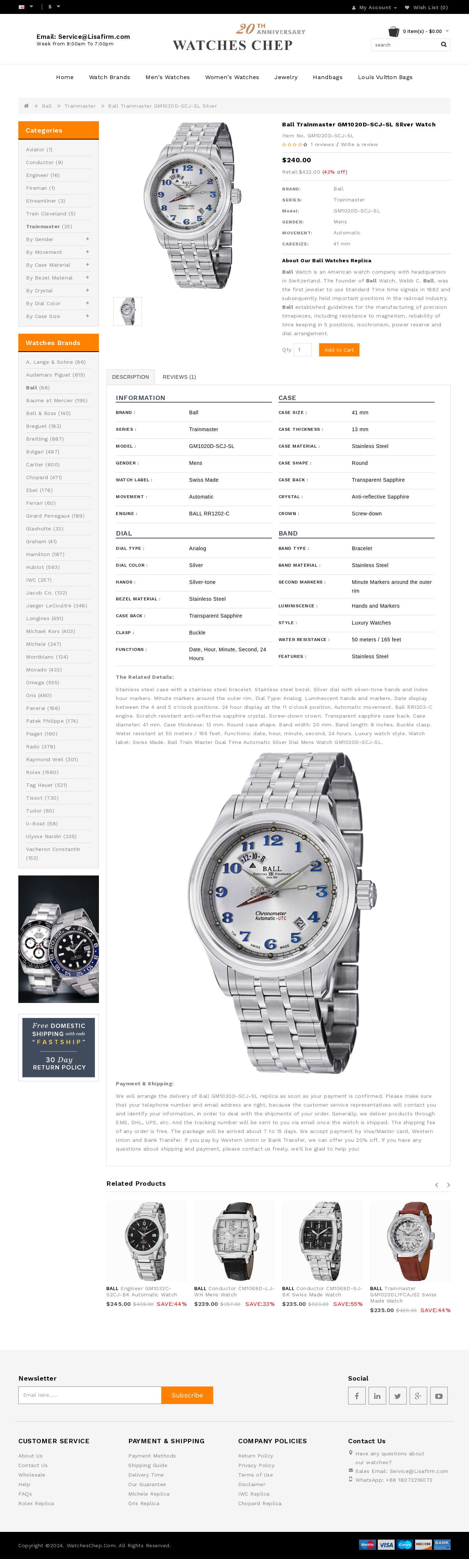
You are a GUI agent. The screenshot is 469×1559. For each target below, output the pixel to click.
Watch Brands (109, 77)
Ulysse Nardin (44, 836)
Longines (37, 618)
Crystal (290, 496)
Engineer (37, 175)
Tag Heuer (39, 785)
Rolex (33, 772)
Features (292, 656)
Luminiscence (298, 605)
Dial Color (131, 565)
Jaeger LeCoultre (48, 605)
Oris (31, 695)
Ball (47, 106)
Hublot (35, 567)
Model (126, 446)
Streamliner (41, 201)
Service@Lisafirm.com (419, 1471)
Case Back (293, 479)
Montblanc (40, 657)
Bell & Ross (41, 413)
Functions (131, 649)
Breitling (37, 439)
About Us (30, 1456)
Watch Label (134, 479)
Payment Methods (152, 1456)
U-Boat (35, 823)
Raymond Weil (44, 759)
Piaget (34, 734)
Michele (36, 644)
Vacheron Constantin (53, 849)
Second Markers (302, 582)
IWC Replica (254, 1494)
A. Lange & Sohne (49, 362)
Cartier (35, 464)
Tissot (34, 798)
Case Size (292, 412)
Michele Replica (149, 1494)
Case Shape (294, 463)
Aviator (35, 149)
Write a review (359, 144)
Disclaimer (251, 1484)
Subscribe (187, 1395)
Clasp (125, 632)
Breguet (36, 426)
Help (24, 1484)
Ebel (32, 490)
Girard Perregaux (48, 516)
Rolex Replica (36, 1503)
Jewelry (286, 77)
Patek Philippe (45, 721)
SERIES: (292, 200)
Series (126, 429)
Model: (290, 211)
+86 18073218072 (409, 1480)
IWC (31, 580)
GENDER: (293, 222)
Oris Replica (143, 1503)
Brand (125, 412)
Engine (126, 513)
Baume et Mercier (49, 400)
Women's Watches (232, 77)
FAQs (25, 1494)
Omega (35, 682)
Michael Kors (43, 631)
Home (65, 77)
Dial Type (130, 548)
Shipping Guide (147, 1465)
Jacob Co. (39, 593)
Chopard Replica (260, 1503)
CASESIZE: (295, 244)
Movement (131, 496)
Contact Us (33, 1465)
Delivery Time (146, 1475)
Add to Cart (339, 350)
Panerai (35, 708)
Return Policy (255, 1456)
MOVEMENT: (297, 233)
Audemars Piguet (48, 375)
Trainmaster (80, 106)
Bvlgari (35, 452)
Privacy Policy (256, 1465)
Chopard (37, 477)
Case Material (299, 446)
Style (287, 622)
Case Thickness (300, 429)
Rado (33, 746)
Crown (288, 513)
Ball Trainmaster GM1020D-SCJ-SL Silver (162, 106)
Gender (127, 463)
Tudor (34, 811)
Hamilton (38, 554)
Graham (36, 541)
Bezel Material (138, 598)
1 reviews (323, 144)
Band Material (299, 565)
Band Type (293, 548)
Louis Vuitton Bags (385, 77)
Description (130, 377)
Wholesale (31, 1475)
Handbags (328, 77)
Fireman (36, 188)
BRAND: (291, 189)
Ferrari (34, 503)
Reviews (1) (179, 377)
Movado (36, 670)
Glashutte (38, 529)
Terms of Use (255, 1475)
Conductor (40, 162)
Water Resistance (304, 639)
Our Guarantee (147, 1484)
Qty (287, 349)
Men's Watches (167, 77)
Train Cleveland (46, 213)
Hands (126, 582)
